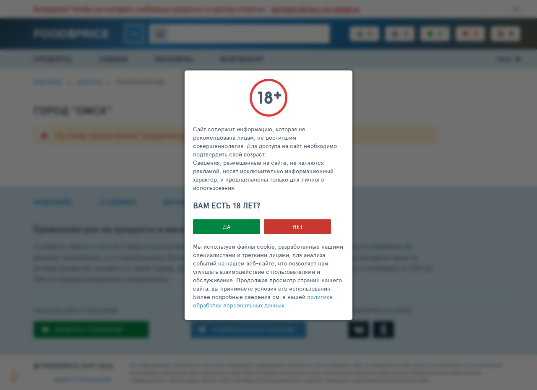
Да (226, 227)
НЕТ (297, 227)
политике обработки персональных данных (263, 301)
